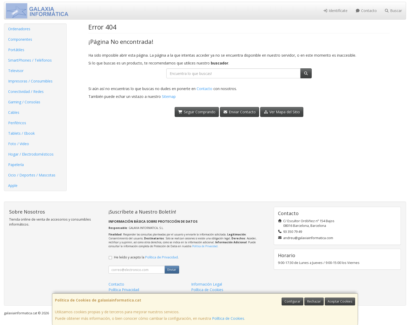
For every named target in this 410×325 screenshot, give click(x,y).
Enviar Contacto (239, 111)
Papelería (16, 164)
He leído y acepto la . (146, 257)
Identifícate (335, 10)
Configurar (292, 301)
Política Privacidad (124, 289)
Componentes (20, 39)
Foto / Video (18, 143)
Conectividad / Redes (26, 91)
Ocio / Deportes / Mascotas (31, 175)
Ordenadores (19, 28)
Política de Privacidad (205, 246)
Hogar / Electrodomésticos (31, 154)
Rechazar (314, 301)
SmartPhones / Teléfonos (30, 60)
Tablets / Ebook (21, 133)
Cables (13, 112)
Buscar (393, 10)
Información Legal (206, 284)
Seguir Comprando (196, 111)
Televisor (16, 70)
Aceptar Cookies (340, 301)
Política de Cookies (228, 318)
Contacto (366, 10)
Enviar (171, 269)
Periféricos (17, 122)
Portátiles (16, 49)
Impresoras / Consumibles (30, 81)
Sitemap (169, 96)
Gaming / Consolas (24, 101)
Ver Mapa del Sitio (282, 111)
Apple (13, 185)
